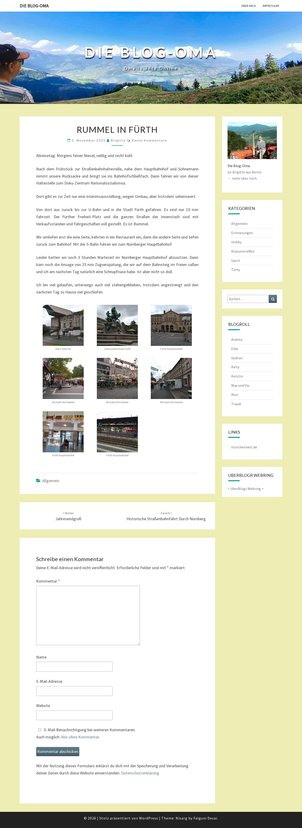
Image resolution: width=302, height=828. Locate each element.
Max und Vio (240, 385)
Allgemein (50, 480)
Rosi (234, 394)
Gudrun (237, 358)
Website (43, 705)
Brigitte (118, 140)
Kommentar (48, 581)
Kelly (235, 367)
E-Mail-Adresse (49, 681)
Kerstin (237, 376)
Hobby (236, 242)
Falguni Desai (205, 818)
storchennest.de (244, 447)
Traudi (236, 404)
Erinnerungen (242, 232)
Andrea (236, 339)
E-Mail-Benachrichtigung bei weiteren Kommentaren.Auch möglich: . (86, 733)
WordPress (148, 818)
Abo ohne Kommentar (80, 737)
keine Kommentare (149, 140)
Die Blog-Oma (34, 6)
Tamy (235, 269)
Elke (234, 348)
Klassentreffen (243, 251)
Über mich (248, 6)
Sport (235, 260)
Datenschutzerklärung (140, 773)
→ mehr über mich (242, 178)
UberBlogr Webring (245, 488)
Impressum (271, 6)
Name (41, 657)
